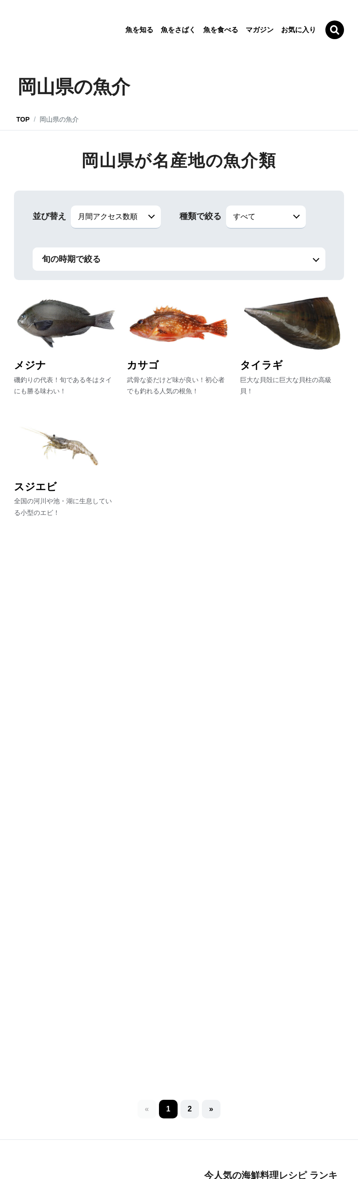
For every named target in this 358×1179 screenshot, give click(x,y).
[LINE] (180, 1119)
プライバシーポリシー (140, 1147)
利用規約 (190, 1147)
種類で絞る (200, 216)
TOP (23, 119)
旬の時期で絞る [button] (71, 259)
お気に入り (298, 30)
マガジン (260, 30)
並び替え (49, 216)
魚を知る (139, 30)
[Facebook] (238, 1119)
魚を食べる (220, 30)
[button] (189, 557)
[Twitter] (209, 1117)
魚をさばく (178, 30)
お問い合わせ (229, 1147)
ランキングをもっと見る (274, 822)
